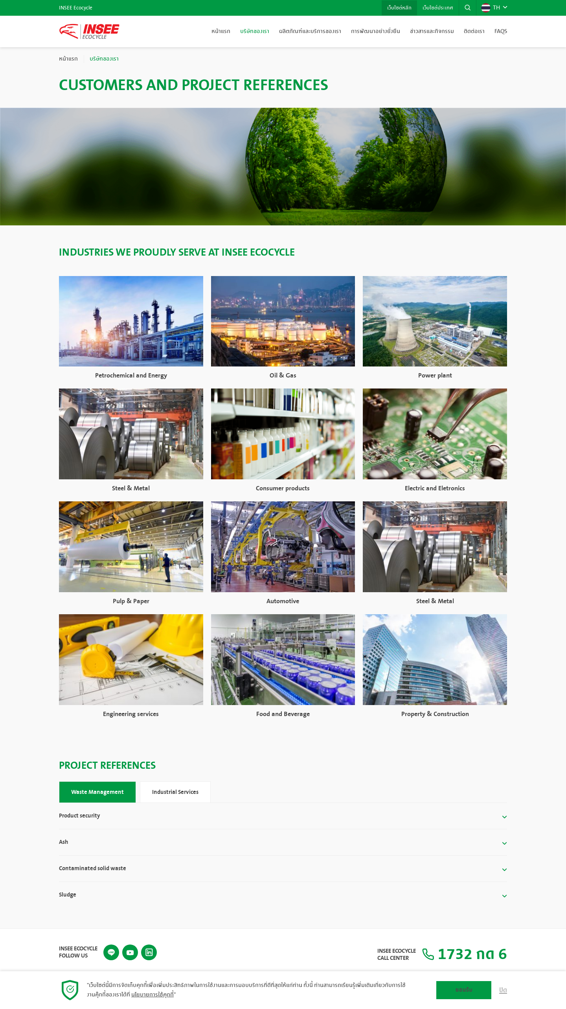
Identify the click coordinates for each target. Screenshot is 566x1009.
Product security (79, 815)
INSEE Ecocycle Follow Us (78, 952)
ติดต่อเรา (474, 31)
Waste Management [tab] (97, 792)
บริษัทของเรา (104, 59)
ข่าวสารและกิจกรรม (432, 31)
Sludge (67, 895)
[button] (467, 8)
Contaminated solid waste (92, 868)
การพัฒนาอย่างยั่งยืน (375, 31)
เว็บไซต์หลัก (398, 8)
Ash (63, 842)
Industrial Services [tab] (175, 792)
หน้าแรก (220, 31)
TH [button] (490, 8)
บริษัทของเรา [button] (254, 31)
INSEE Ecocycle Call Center (396, 955)
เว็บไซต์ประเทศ (437, 8)
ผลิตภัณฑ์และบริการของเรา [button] (310, 31)
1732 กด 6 (464, 955)
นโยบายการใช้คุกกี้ (152, 995)
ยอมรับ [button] (464, 989)
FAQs (500, 31)
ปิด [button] (503, 990)
